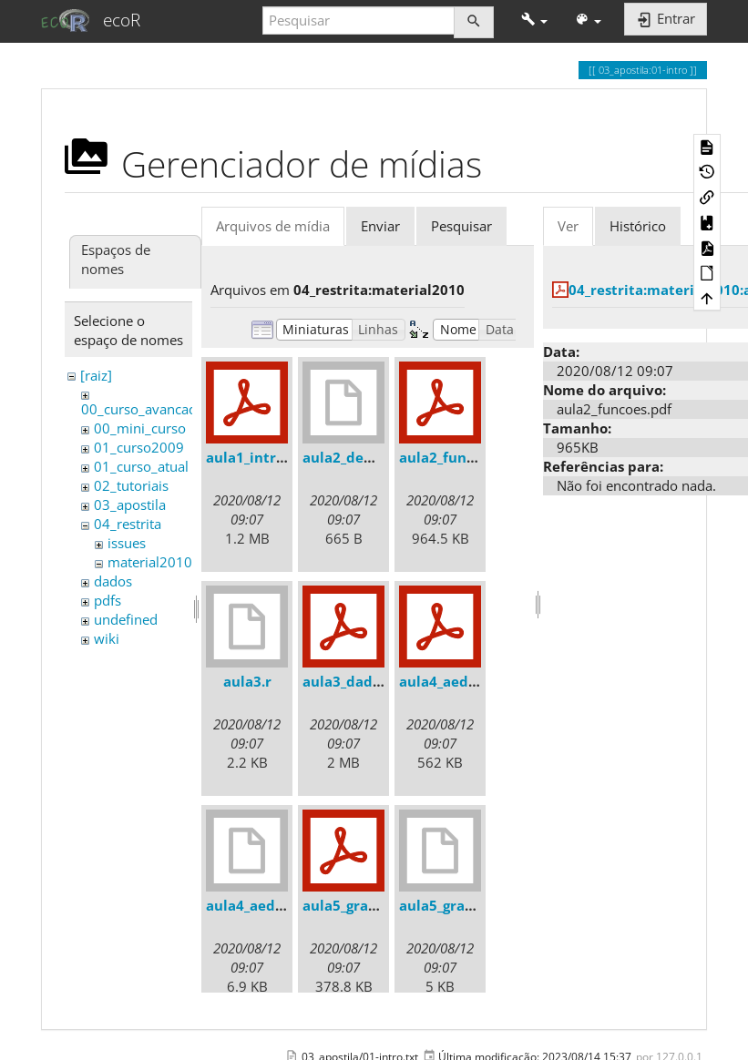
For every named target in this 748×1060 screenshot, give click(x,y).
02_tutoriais (131, 485)
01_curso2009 (139, 447)
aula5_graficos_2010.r (471, 905)
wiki (106, 638)
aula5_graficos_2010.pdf (383, 905)
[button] (534, 20)
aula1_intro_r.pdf (264, 457)
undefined (126, 619)
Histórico (638, 226)
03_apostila (130, 504)
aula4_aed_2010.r (264, 905)
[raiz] (96, 375)
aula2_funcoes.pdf (461, 457)
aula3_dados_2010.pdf (377, 681)
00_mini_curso (140, 428)
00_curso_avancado (143, 409)
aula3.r (247, 681)
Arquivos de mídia (273, 226)
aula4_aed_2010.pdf (466, 681)
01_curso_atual (141, 466)
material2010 (150, 562)
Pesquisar (461, 226)
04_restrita (127, 524)
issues (127, 543)
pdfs (107, 600)
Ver (568, 226)
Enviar (380, 226)
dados (113, 581)
